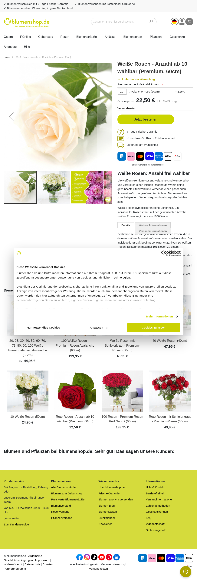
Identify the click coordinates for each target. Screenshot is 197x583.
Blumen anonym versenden (116, 499)
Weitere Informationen (153, 225)
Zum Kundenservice (16, 524)
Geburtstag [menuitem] (45, 36)
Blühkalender (107, 517)
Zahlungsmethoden (158, 505)
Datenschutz (32, 564)
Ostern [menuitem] (8, 36)
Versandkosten (126, 108)
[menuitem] (87, 37)
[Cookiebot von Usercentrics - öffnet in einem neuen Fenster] (164, 253)
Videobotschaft (155, 523)
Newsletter (105, 523)
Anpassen (99, 327)
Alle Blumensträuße (63, 487)
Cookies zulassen (154, 327)
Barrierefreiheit (155, 493)
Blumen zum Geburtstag (66, 493)
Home (7, 57)
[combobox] (123, 21)
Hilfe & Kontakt (155, 487)
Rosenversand (60, 511)
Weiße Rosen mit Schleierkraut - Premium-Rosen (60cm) (122, 345)
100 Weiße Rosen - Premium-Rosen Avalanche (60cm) (75, 345)
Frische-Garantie (109, 493)
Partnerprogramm (15, 568)
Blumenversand (61, 505)
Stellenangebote (156, 530)
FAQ (149, 517)
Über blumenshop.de (112, 487)
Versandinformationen (153, 231)
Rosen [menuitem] (64, 36)
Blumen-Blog (107, 505)
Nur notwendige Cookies (43, 327)
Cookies (47, 564)
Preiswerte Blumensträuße (67, 499)
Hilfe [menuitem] (27, 46)
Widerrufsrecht (13, 564)
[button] (174, 21)
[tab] (125, 225)
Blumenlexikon (108, 511)
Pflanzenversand (61, 517)
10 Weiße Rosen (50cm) (27, 416)
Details (125, 225)
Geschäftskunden (157, 511)
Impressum (42, 560)
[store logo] (27, 23)
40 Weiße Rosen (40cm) (169, 340)
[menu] (98, 42)
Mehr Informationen (159, 316)
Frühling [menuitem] (25, 36)
